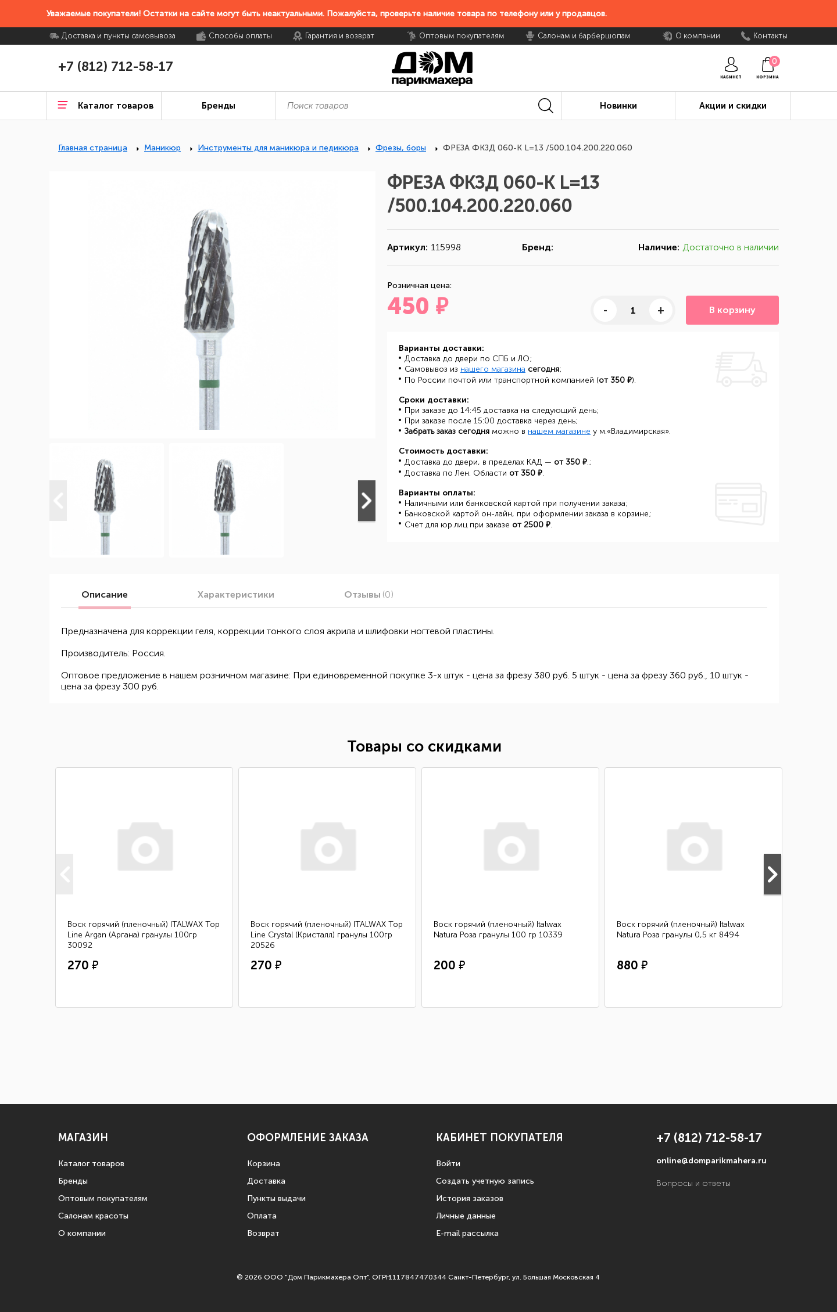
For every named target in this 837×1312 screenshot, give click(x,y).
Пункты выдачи (276, 1198)
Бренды (73, 1181)
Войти (448, 1164)
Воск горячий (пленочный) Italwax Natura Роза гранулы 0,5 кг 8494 (681, 929)
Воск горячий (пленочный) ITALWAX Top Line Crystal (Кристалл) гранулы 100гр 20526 (327, 934)
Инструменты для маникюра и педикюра (278, 148)
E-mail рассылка (467, 1233)
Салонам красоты (93, 1216)
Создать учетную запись (485, 1181)
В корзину (732, 309)
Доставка (266, 1181)
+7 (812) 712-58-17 (115, 66)
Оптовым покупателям (103, 1198)
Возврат (263, 1233)
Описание (104, 594)
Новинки (618, 105)
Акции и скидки (733, 105)
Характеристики (236, 594)
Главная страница (92, 148)
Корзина (263, 1164)
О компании (82, 1233)
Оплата (262, 1216)
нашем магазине (559, 431)
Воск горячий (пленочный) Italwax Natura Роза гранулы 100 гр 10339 (498, 929)
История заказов (469, 1198)
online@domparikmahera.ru (711, 1161)
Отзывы (369, 594)
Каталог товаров (91, 1164)
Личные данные (466, 1216)
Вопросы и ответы (693, 1183)
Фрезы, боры (400, 148)
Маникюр (162, 148)
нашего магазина (492, 369)
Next (366, 500)
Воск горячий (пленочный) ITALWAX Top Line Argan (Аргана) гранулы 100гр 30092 (143, 934)
